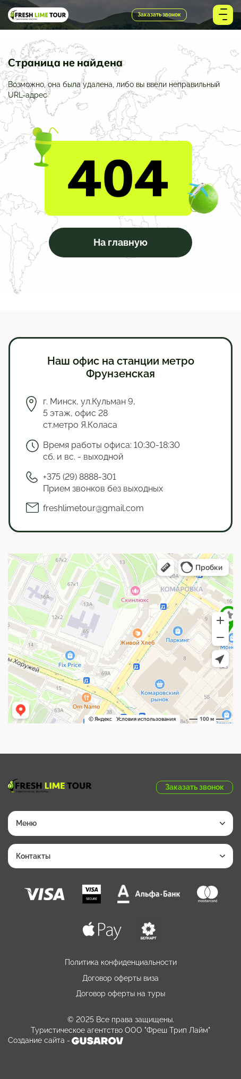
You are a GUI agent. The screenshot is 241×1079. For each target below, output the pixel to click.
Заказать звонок (159, 15)
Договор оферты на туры (120, 993)
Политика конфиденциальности (121, 962)
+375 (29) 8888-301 (100, 15)
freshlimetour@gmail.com (93, 508)
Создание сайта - (65, 1040)
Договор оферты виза (120, 978)
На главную (120, 242)
